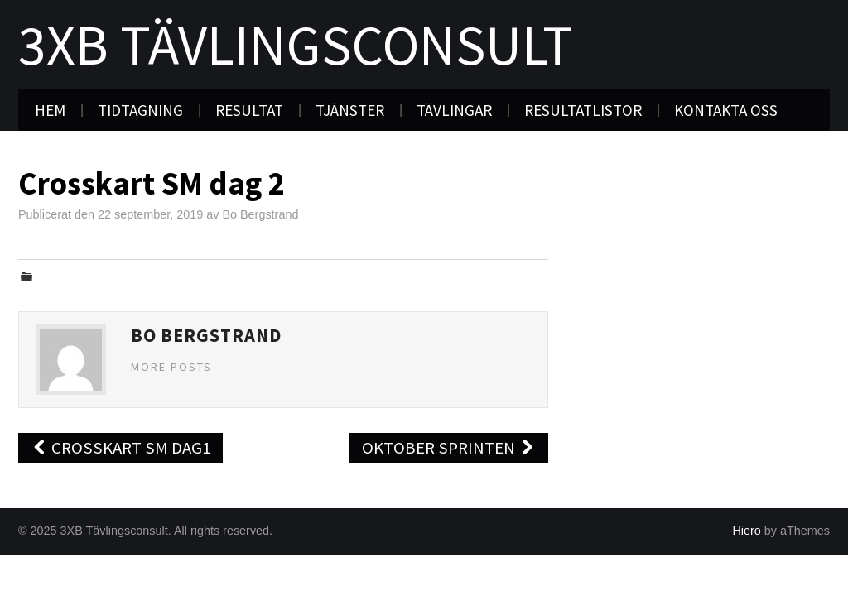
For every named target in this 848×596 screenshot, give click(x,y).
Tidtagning (140, 110)
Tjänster (350, 110)
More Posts (171, 366)
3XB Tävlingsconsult (295, 44)
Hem (50, 110)
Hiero (746, 530)
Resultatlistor (583, 110)
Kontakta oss (726, 110)
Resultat (249, 110)
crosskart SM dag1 (120, 448)
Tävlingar (454, 110)
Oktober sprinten (449, 448)
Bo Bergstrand (260, 214)
